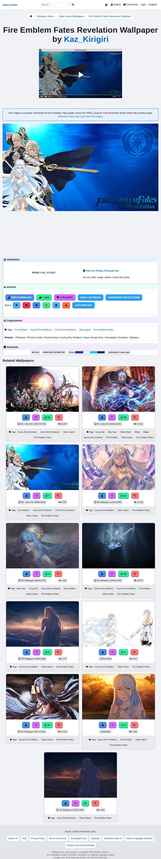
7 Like (44, 297)
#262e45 (101, 352)
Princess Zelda (34, 337)
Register (153, 4)
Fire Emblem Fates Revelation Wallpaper (110, 16)
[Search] (73, 4)
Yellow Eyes (125, 432)
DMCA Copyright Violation (139, 838)
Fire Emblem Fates (103, 329)
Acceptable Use (79, 838)
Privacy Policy (38, 838)
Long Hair (100, 432)
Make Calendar (91, 297)
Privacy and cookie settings (80, 845)
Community (130, 4)
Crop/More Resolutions (123, 297)
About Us (13, 838)
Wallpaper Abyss (45, 16)
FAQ (24, 838)
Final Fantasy (51, 337)
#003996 (79, 352)
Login (143, 4)
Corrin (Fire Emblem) (65, 329)
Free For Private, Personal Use (102, 270)
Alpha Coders (10, 5)
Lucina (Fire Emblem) (71, 337)
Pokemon (20, 337)
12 (123, 495)
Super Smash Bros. (93, 337)
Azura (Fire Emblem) (41, 329)
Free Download (19, 297)
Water (137, 432)
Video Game (69, 432)
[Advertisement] (80, 234)
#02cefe (93, 352)
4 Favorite (65, 297)
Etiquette (95, 838)
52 (47, 417)
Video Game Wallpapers (72, 16)
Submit (116, 4)
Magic (146, 432)
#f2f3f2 (86, 352)
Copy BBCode (83, 305)
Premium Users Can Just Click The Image (80, 116)
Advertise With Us (113, 838)
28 (123, 417)
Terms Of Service (57, 838)
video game (85, 329)
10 (123, 574)
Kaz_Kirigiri (86, 39)
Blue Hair (112, 432)
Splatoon (134, 337)
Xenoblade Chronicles (116, 337)
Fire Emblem (21, 329)
